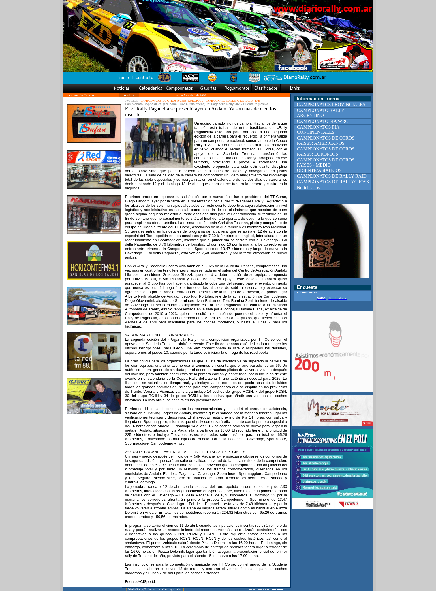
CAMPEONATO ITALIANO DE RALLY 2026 (232, 100)
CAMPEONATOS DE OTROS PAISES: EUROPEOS (171, 100)
